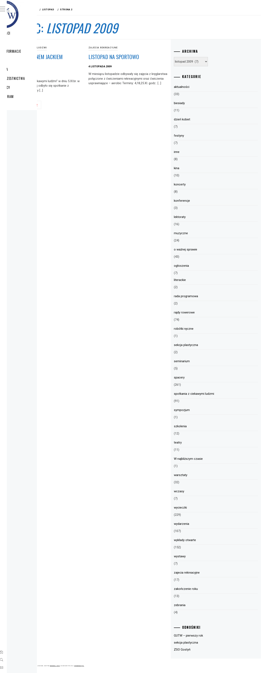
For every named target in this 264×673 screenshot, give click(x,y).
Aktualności (25, 33)
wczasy (201, 491)
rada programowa (208, 296)
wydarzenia (203, 524)
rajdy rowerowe (206, 312)
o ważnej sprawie (207, 249)
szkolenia (202, 426)
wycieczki (202, 507)
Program (22, 60)
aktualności (203, 87)
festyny (201, 135)
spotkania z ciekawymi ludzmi (87, 47)
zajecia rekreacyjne (144, 47)
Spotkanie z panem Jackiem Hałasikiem (86, 60)
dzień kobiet (204, 119)
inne (198, 152)
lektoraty (201, 217)
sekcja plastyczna (208, 345)
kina (198, 168)
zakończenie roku (207, 589)
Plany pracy (25, 87)
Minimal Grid (117, 665)
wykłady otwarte (207, 540)
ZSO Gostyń (204, 649)
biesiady (201, 103)
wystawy (201, 556)
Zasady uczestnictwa (32, 78)
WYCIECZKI (23, 42)
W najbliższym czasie (210, 459)
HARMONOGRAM (27, 96)
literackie (201, 280)
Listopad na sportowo (155, 57)
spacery (201, 377)
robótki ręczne (205, 329)
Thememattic (141, 665)
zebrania (201, 605)
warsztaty (202, 475)
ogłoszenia (203, 266)
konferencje (204, 201)
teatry (199, 442)
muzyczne (203, 233)
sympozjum (203, 410)
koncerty (201, 184)
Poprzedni (74, 110)
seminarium (203, 361)
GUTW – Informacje (30, 51)
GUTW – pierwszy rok (210, 635)
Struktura (24, 69)
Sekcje (20, 105)
